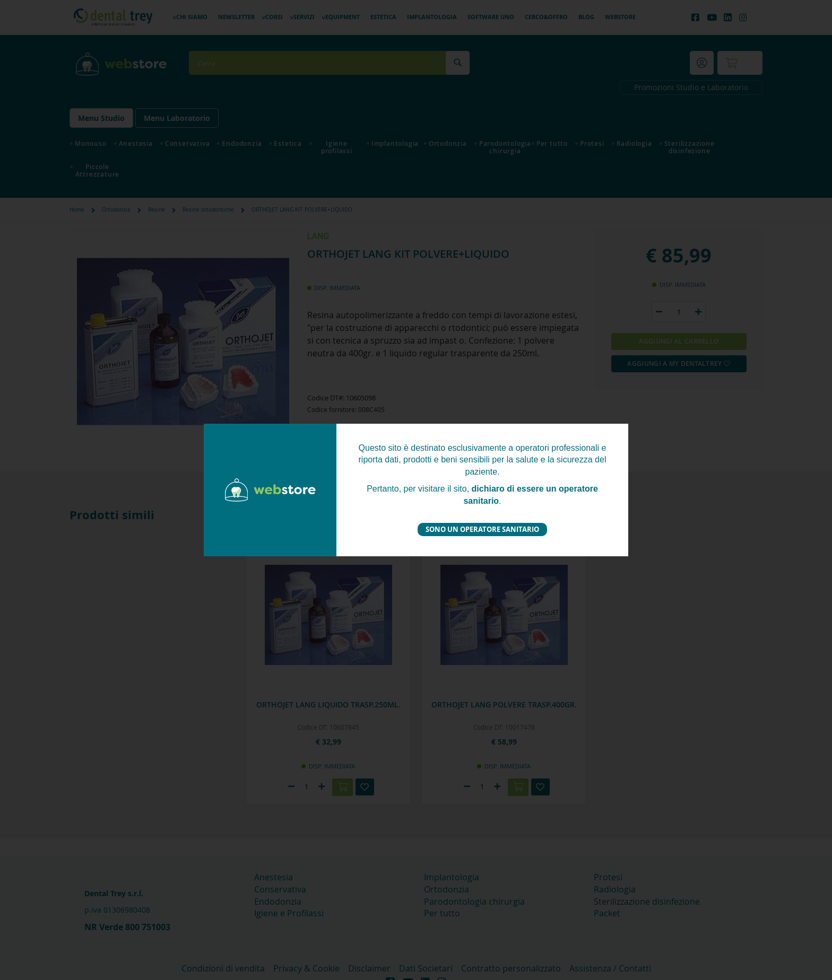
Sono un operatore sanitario (482, 529)
